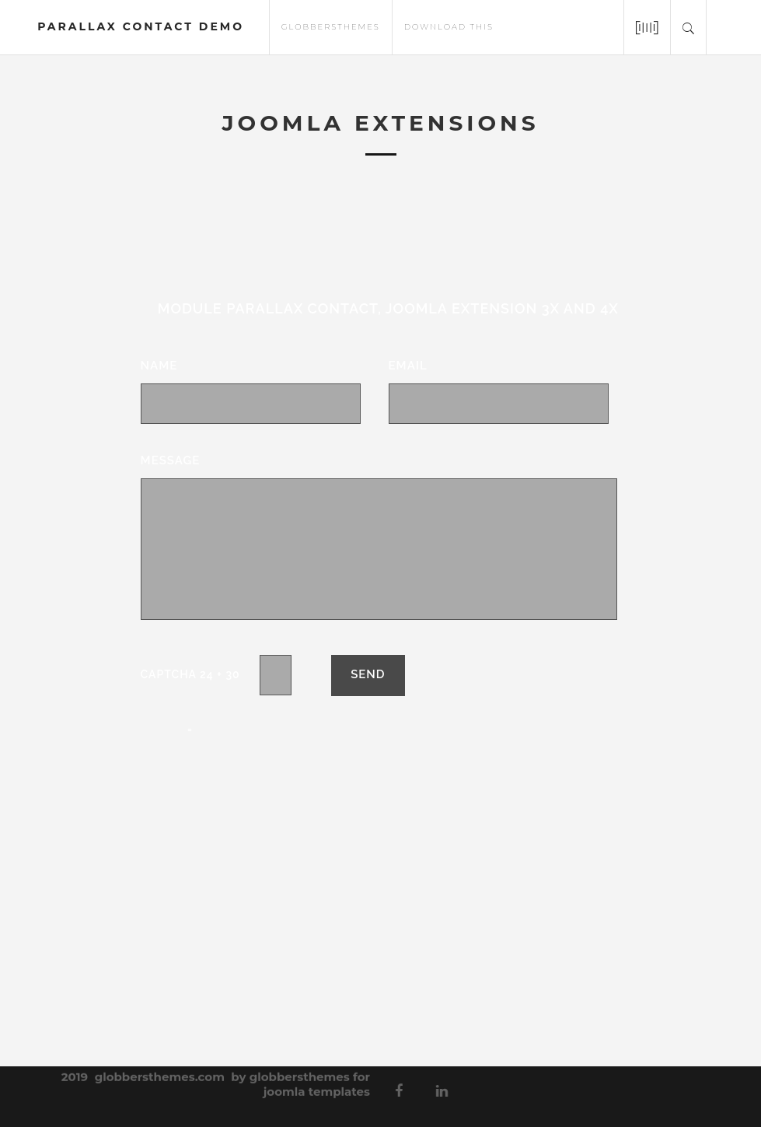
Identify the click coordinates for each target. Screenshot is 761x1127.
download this (449, 26)
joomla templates (317, 1086)
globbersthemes (330, 26)
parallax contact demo (140, 26)
